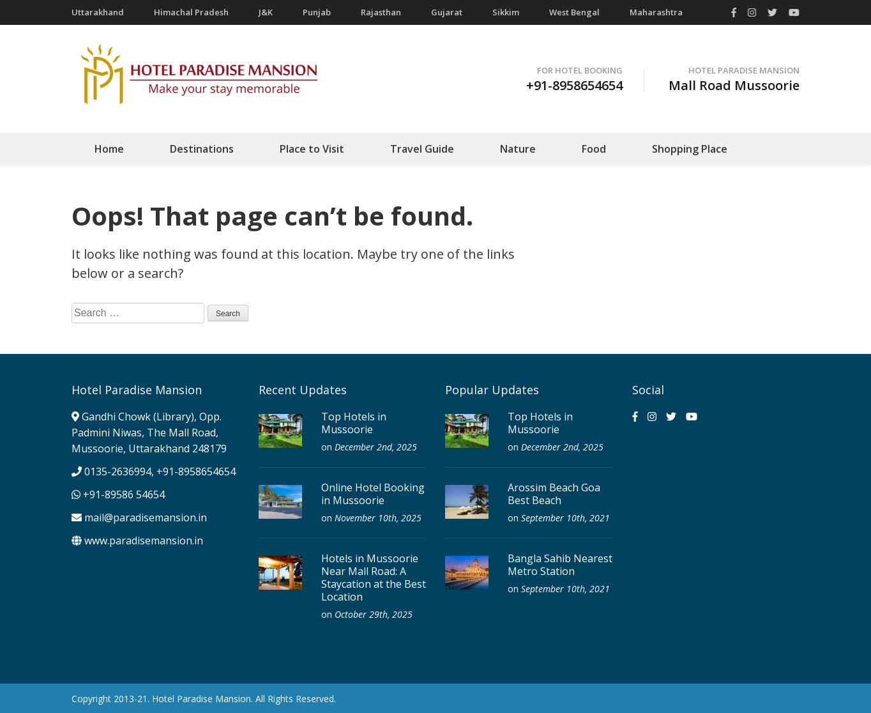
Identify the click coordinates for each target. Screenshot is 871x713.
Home (109, 149)
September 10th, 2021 (565, 518)
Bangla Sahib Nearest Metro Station (560, 564)
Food (594, 149)
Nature (518, 149)
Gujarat (446, 12)
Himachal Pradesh (191, 12)
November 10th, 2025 (378, 518)
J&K (266, 12)
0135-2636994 (117, 471)
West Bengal (574, 12)
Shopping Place (689, 149)
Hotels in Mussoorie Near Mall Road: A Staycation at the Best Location (373, 577)
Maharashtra (656, 12)
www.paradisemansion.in (137, 540)
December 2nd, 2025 (376, 447)
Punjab (317, 12)
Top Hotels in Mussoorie (353, 423)
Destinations (202, 149)
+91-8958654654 (196, 471)
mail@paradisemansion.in (145, 517)
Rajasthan (381, 12)
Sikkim (505, 12)
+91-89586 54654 (118, 494)
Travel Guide (422, 149)
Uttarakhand (98, 12)
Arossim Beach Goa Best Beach (554, 493)
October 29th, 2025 (374, 614)
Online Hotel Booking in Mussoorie (373, 493)
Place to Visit (312, 149)
